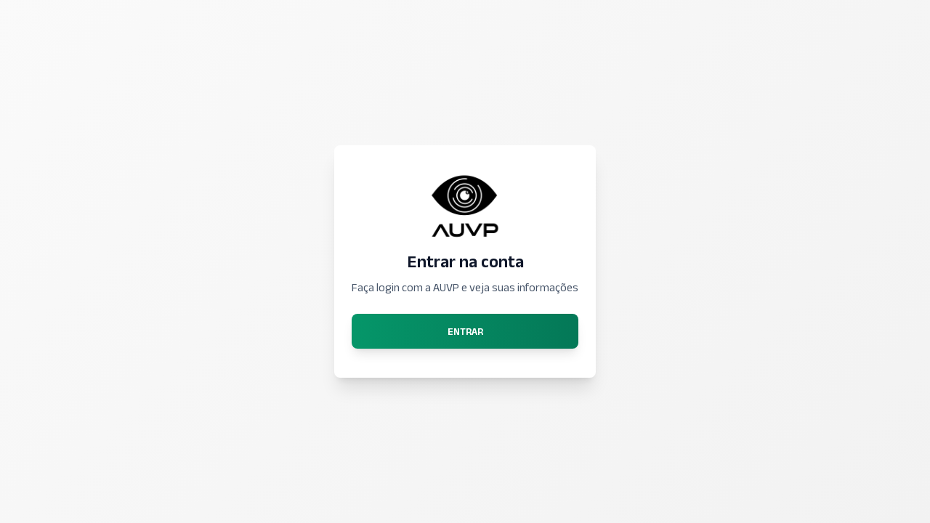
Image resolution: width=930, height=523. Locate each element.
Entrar (465, 331)
